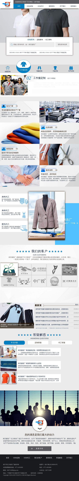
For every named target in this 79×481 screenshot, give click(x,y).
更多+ (77, 304)
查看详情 (9, 274)
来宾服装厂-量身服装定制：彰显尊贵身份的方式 (34, 350)
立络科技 (40, 473)
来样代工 (5, 210)
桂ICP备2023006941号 (51, 464)
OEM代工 (41, 6)
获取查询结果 (62, 44)
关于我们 (62, 6)
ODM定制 (30, 6)
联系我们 (73, 6)
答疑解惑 (59, 458)
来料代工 (5, 197)
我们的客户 (38, 458)
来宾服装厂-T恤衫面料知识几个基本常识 (31, 376)
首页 (19, 6)
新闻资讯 (52, 6)
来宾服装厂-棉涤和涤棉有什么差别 (29, 363)
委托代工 (5, 224)
